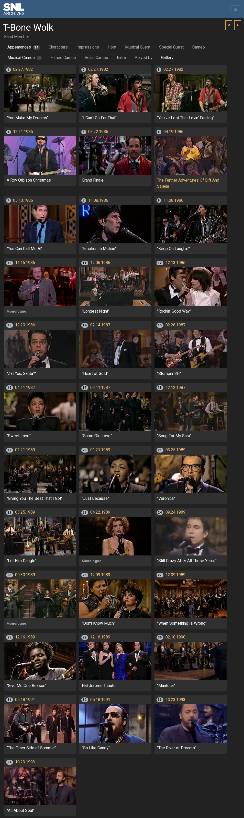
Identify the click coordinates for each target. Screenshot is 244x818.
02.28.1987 (175, 325)
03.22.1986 (98, 132)
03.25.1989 (175, 450)
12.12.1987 (175, 388)
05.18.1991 (25, 700)
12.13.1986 (175, 263)
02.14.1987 (100, 325)
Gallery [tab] (167, 58)
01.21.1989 (25, 450)
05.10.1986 (23, 200)
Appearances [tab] (23, 47)
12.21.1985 (23, 132)
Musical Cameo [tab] (24, 58)
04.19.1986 (173, 132)
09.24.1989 (175, 512)
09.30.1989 (25, 575)
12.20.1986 (25, 325)
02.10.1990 (175, 637)
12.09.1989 (100, 575)
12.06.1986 (100, 263)
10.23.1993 (175, 700)
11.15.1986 (25, 263)
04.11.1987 (25, 388)
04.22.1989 (100, 512)
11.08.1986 (98, 200)
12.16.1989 (25, 637)
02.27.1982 (23, 69)
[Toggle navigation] (235, 9)
